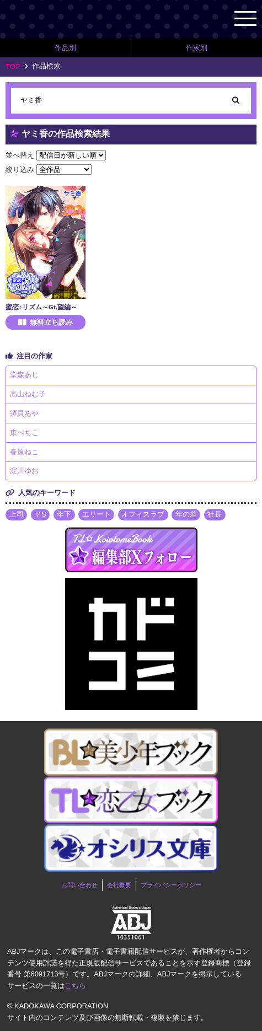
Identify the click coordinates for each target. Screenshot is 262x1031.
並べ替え (20, 155)
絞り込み (20, 169)
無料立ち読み (51, 322)
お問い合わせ (79, 885)
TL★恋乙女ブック (66, 19)
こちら (75, 985)
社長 (214, 514)
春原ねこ (24, 452)
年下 (64, 514)
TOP (13, 66)
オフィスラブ (142, 514)
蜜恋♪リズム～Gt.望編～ (41, 306)
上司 (16, 514)
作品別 (65, 48)
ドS (40, 514)
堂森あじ (24, 374)
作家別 (196, 48)
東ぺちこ (24, 432)
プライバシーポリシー (171, 885)
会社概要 (119, 885)
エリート (96, 514)
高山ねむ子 (28, 394)
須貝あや (24, 413)
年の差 (186, 514)
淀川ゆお (24, 470)
